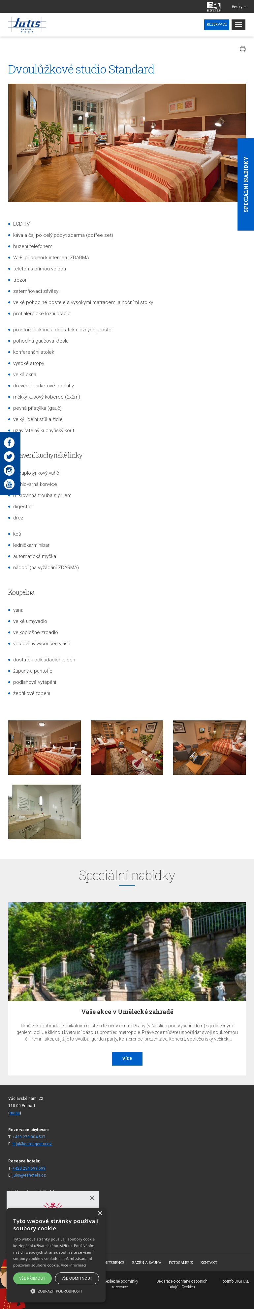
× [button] (99, 1213)
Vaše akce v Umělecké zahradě (127, 1012)
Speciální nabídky (245, 184)
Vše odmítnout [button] (77, 1278)
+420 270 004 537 (29, 1137)
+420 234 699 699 (29, 1168)
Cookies (188, 1287)
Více (127, 1058)
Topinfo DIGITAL (235, 1281)
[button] (56, 1291)
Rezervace (217, 24)
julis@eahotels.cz (29, 1175)
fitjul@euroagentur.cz (32, 1144)
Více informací (73, 1265)
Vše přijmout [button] (32, 1278)
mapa (15, 1113)
